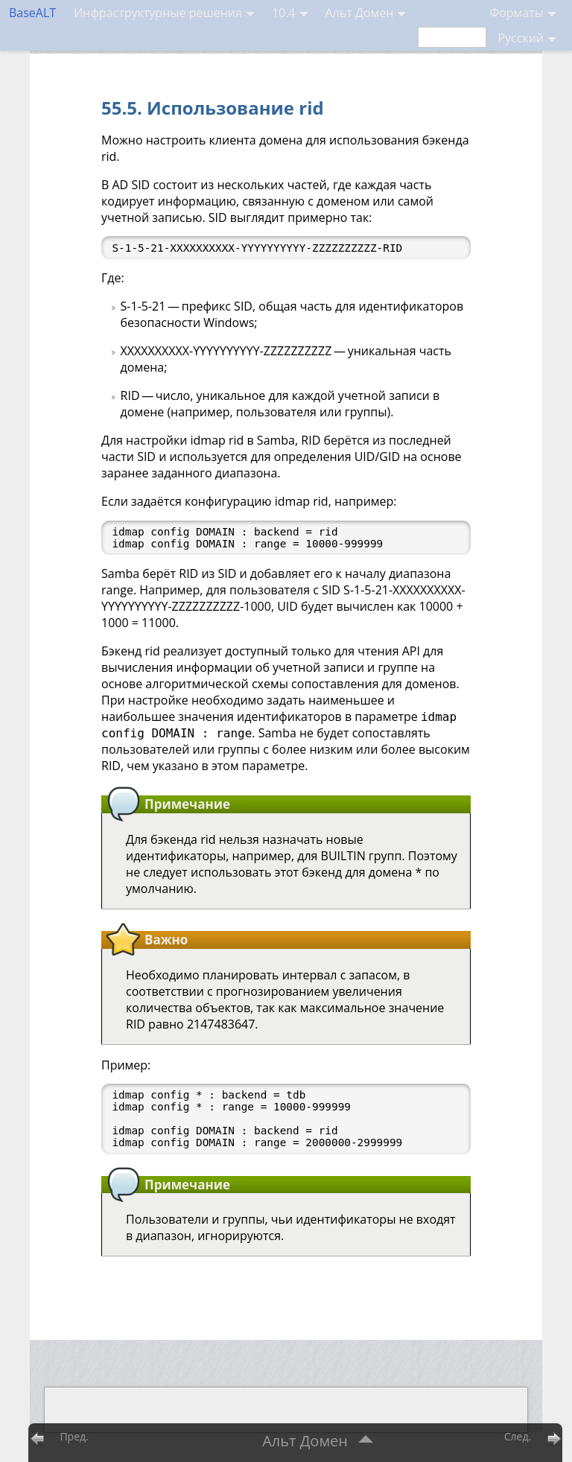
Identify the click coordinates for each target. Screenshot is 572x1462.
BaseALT (32, 12)
